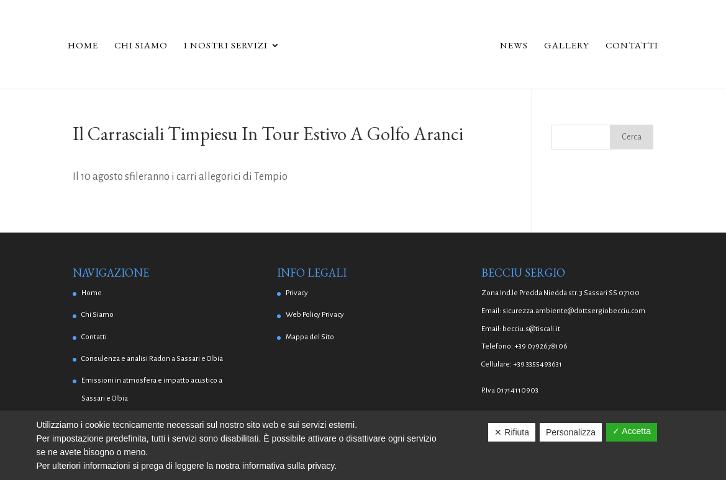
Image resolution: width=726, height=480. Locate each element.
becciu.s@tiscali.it (531, 329)
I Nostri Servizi (226, 46)
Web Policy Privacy (315, 315)
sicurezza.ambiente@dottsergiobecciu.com (573, 311)
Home (83, 46)
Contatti (632, 46)
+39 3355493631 (537, 364)
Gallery (566, 46)
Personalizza (571, 432)
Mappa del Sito (310, 337)
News (514, 46)
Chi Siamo (141, 46)
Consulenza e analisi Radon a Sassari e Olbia (152, 359)
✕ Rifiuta (511, 432)
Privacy (297, 293)
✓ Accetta (631, 431)
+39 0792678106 (541, 346)
